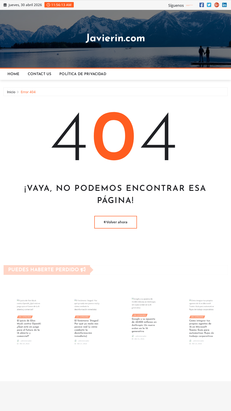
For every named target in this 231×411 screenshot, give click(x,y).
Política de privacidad (82, 74)
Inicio (11, 93)
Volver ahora (115, 222)
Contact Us (39, 74)
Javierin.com (115, 38)
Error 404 (28, 93)
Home (13, 74)
